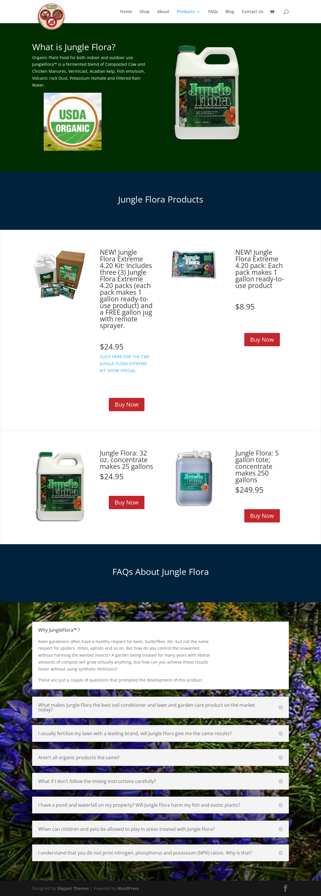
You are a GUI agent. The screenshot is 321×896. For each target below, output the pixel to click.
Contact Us (252, 12)
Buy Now (127, 404)
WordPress (128, 888)
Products (186, 12)
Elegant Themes (73, 888)
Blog (229, 12)
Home (126, 12)
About (163, 12)
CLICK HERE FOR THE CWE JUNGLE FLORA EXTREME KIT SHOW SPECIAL (125, 363)
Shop (145, 12)
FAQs (213, 12)
